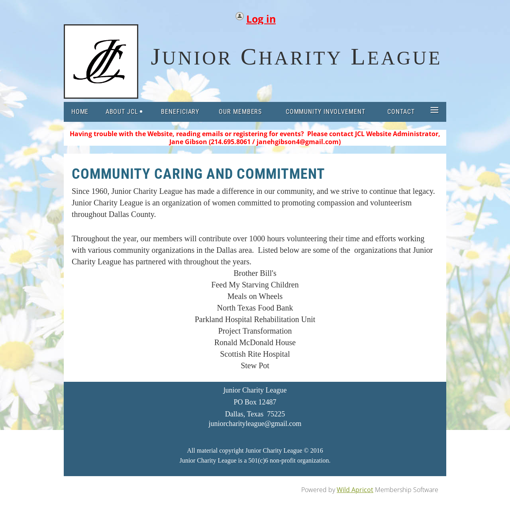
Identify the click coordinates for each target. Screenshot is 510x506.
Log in (261, 17)
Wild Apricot (355, 489)
